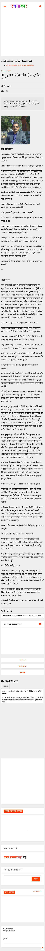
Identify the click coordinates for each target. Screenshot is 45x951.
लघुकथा (9, 71)
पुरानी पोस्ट (22, 666)
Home (3, 71)
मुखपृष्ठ (5, 939)
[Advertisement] (22, 33)
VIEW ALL (37, 891)
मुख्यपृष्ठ (22, 672)
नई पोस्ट (22, 660)
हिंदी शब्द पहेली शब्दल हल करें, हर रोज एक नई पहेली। (20, 65)
